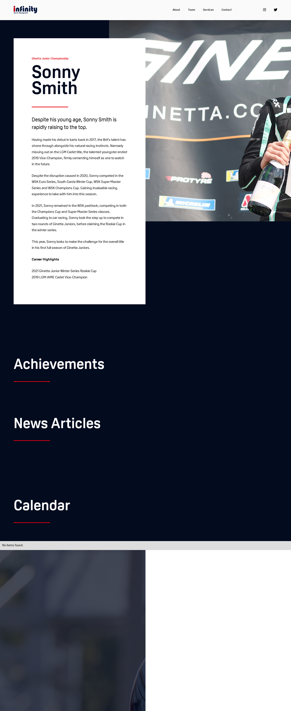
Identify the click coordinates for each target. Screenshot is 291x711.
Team (191, 9)
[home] (25, 10)
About (176, 9)
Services (208, 9)
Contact (226, 9)
